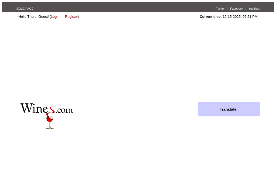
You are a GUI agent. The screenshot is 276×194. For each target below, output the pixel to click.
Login (55, 17)
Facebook (236, 8)
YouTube (254, 8)
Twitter (220, 8)
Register (71, 17)
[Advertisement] (138, 61)
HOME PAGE (24, 8)
